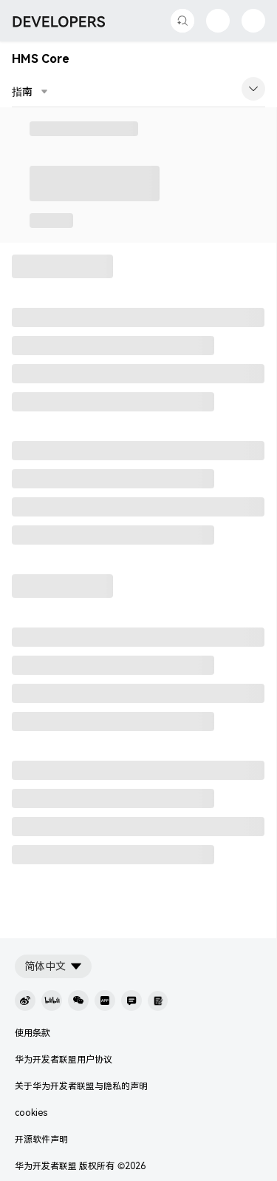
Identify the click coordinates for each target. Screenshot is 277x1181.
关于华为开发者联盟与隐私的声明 (81, 1086)
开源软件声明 (41, 1139)
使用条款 (32, 1033)
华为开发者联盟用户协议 (63, 1059)
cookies (31, 1113)
